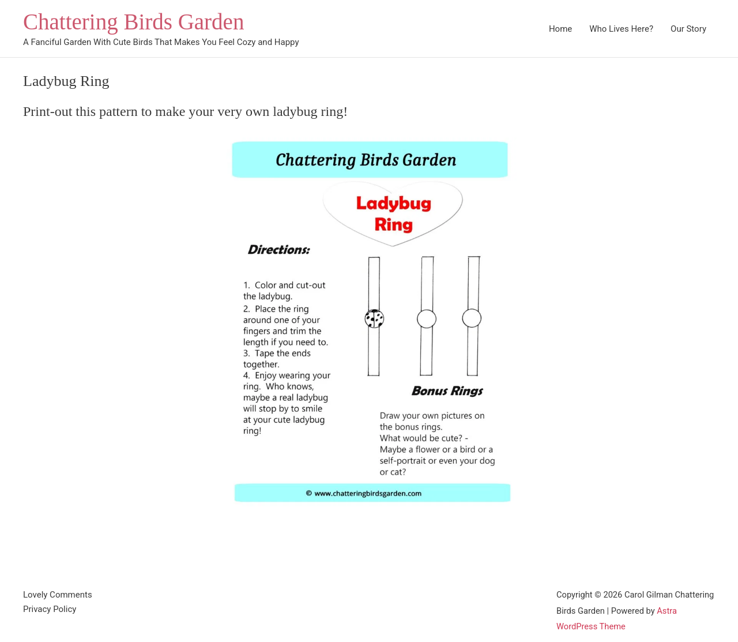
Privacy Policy (49, 609)
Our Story (688, 29)
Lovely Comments (57, 595)
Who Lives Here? (621, 29)
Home (560, 29)
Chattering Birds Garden (133, 21)
